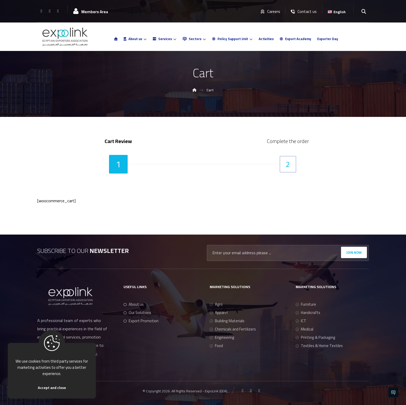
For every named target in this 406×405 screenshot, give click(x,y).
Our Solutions (137, 312)
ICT (301, 321)
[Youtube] (58, 11)
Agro (216, 304)
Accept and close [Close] (52, 387)
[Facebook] (41, 11)
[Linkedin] (50, 11)
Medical (304, 329)
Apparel (219, 312)
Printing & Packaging (315, 337)
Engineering (222, 337)
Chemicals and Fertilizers (233, 329)
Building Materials (227, 321)
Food (216, 345)
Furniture (306, 304)
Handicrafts (308, 312)
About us (134, 304)
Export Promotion (141, 321)
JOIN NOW (354, 252)
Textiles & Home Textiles (319, 345)
